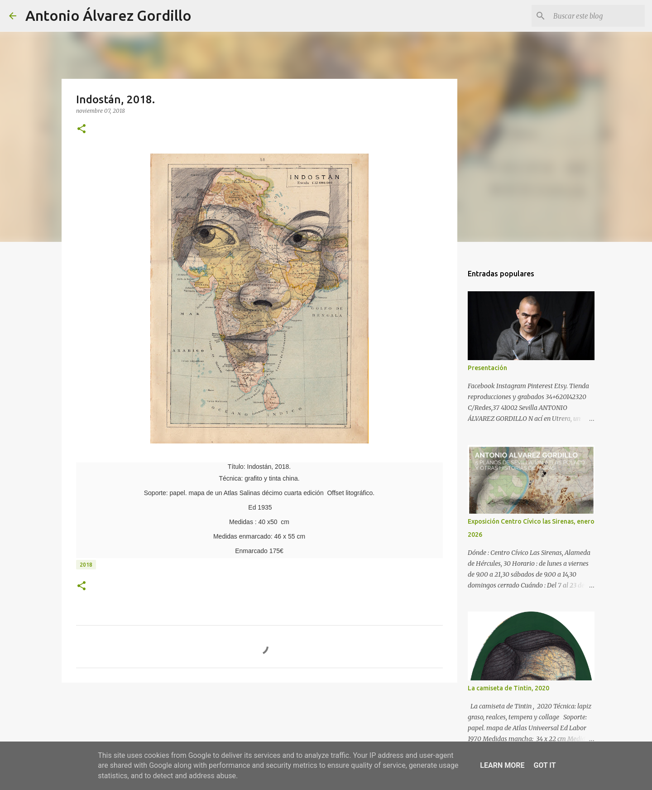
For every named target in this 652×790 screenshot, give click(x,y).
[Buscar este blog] (597, 16)
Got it (544, 765)
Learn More (502, 765)
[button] (81, 129)
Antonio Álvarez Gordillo (108, 15)
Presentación (487, 367)
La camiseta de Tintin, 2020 (508, 688)
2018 (86, 565)
